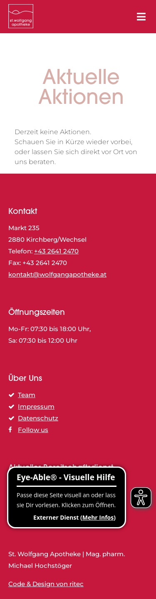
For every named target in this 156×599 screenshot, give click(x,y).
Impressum (31, 406)
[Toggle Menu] (141, 16)
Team (21, 395)
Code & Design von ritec (46, 584)
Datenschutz (33, 418)
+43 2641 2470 (56, 251)
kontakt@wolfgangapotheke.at (57, 274)
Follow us (28, 430)
